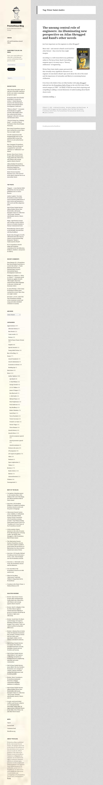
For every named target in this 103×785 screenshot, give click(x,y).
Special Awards (12, 347)
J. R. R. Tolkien (13, 387)
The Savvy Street (71, 111)
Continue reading (49, 97)
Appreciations (11, 326)
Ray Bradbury (13, 407)
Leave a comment (48, 112)
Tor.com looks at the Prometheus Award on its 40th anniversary (15, 570)
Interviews (10, 370)
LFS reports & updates (14, 453)
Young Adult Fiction (13, 350)
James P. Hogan (14, 390)
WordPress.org (11, 731)
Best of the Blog (11, 353)
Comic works (11, 334)
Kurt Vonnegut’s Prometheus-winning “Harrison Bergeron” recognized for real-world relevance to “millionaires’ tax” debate (15, 148)
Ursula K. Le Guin (14, 422)
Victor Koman (13, 427)
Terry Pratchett (14, 416)
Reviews (9, 468)
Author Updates (12, 376)
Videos (10, 465)
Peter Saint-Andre (78, 109)
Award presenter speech (16, 440)
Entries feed (10, 725)
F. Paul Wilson (13, 382)
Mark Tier (70, 109)
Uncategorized (11, 482)
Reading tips (11, 367)
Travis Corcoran (14, 419)
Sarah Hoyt (13, 413)
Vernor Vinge (13, 424)
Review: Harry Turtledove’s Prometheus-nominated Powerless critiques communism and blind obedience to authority (14, 681)
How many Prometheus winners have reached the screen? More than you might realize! (16, 130)
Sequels (10, 344)
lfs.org (9, 778)
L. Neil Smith (13, 396)
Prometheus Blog (15, 25)
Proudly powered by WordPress (51, 126)
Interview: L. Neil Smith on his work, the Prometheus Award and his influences (15, 563)
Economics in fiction (13, 364)
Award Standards (13, 359)
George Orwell (14, 384)
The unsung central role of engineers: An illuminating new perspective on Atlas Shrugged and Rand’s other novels (65, 33)
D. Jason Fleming (11, 289)
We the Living (80, 111)
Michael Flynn (13, 399)
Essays (9, 356)
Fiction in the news (13, 448)
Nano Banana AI (11, 262)
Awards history (12, 430)
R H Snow (10, 297)
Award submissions (13, 362)
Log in (9, 722)
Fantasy (10, 337)
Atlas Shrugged (81, 83)
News (8, 373)
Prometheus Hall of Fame (62, 85)
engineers (64, 109)
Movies (10, 473)
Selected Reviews (13, 476)
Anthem (45, 109)
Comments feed (11, 728)
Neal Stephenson (14, 402)
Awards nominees (14, 445)
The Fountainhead (62, 111)
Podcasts (10, 459)
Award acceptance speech (17, 436)
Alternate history (13, 328)
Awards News (12, 433)
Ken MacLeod (13, 393)
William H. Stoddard (12, 275)
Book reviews (12, 471)
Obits (9, 456)
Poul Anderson (14, 404)
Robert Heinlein (14, 410)
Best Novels (11, 331)
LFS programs (12, 451)
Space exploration (13, 462)
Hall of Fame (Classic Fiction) (16, 340)
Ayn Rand (12, 379)
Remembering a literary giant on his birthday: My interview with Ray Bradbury (15, 230)
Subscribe (11, 69)
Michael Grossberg (60, 107)
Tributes (9, 479)
